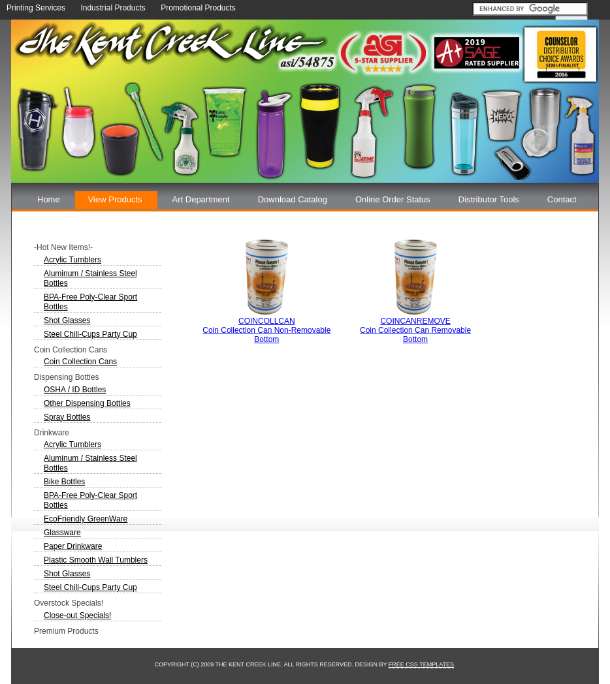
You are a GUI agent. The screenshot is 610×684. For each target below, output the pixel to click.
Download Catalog (292, 199)
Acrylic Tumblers (72, 259)
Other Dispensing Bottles (87, 403)
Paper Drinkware (73, 546)
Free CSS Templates (421, 664)
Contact (562, 199)
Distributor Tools (488, 199)
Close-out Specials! (77, 615)
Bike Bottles (64, 481)
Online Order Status (392, 199)
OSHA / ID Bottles (75, 389)
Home (48, 199)
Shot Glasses (67, 320)
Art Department (201, 199)
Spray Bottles (67, 417)
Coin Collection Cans (80, 361)
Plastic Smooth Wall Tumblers (96, 560)
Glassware (62, 532)
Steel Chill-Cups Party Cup (90, 334)
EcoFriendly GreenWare (85, 518)
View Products (115, 199)
